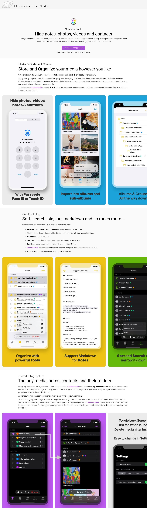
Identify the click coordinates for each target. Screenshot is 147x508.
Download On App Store (73, 48)
